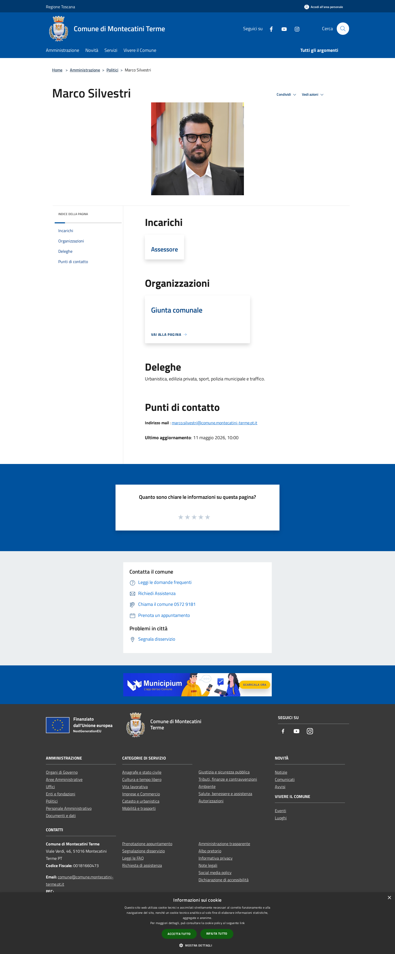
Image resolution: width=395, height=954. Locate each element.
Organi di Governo (62, 772)
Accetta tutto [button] (179, 933)
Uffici (50, 787)
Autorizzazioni (211, 801)
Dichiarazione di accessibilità (224, 880)
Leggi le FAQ (133, 858)
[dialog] (197, 923)
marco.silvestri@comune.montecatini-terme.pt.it (214, 423)
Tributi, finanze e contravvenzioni (228, 779)
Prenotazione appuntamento (147, 844)
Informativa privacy (216, 858)
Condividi (287, 95)
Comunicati (285, 779)
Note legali (208, 865)
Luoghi (281, 818)
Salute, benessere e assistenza (225, 793)
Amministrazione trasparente (224, 844)
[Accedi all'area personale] (323, 6)
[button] (197, 945)
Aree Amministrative (64, 779)
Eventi (280, 811)
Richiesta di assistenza (142, 865)
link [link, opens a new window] (242, 922)
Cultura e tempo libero (141, 779)
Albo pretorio (210, 851)
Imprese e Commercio (141, 794)
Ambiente (207, 786)
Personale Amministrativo (69, 808)
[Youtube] (282, 28)
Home (57, 70)
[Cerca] (343, 28)
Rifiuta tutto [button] (216, 933)
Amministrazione (85, 70)
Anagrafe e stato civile (141, 772)
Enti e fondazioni (60, 794)
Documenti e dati (61, 815)
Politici (112, 70)
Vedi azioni (313, 95)
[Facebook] (269, 28)
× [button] (389, 898)
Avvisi (280, 787)
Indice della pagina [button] (73, 213)
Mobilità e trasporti (139, 808)
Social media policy (215, 872)
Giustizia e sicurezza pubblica (224, 772)
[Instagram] (295, 28)
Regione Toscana (60, 7)
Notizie (281, 772)
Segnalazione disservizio (143, 851)
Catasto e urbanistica (140, 801)
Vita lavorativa (135, 787)
